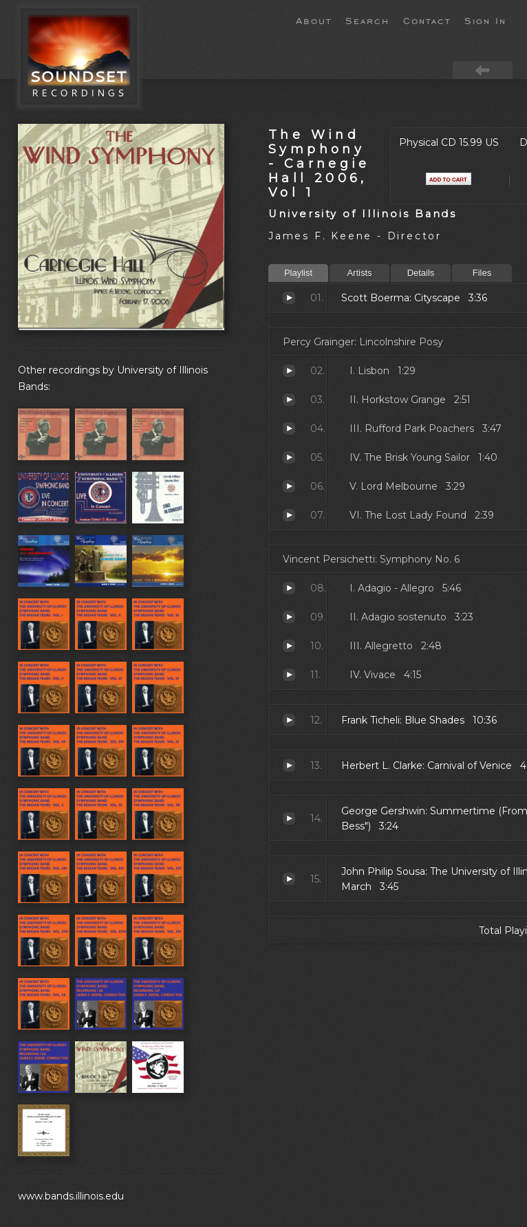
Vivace (289, 675)
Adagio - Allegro (289, 588)
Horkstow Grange (289, 399)
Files (482, 273)
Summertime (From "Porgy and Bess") (289, 818)
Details (421, 273)
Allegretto (289, 646)
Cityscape (289, 298)
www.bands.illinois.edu (71, 1196)
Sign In (485, 19)
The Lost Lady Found (289, 515)
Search (367, 19)
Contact (427, 19)
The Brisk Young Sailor (289, 457)
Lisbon (289, 371)
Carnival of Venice (289, 765)
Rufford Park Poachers (289, 428)
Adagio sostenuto (289, 617)
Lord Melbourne (289, 486)
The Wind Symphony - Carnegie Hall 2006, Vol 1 (319, 163)
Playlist (298, 273)
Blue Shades (289, 720)
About (314, 19)
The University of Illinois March (289, 879)
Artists (359, 273)
